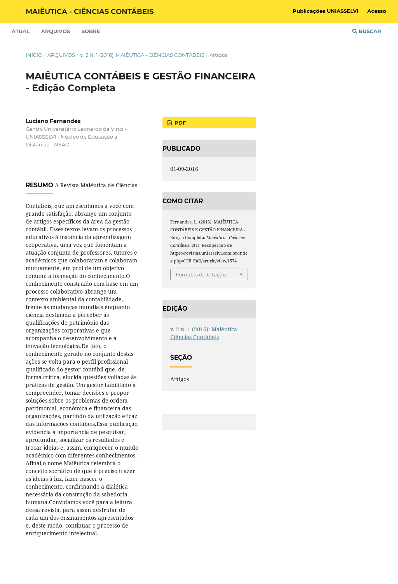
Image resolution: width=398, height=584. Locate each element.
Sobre (91, 31)
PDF (179, 123)
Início (34, 55)
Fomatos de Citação (201, 274)
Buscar (366, 31)
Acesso (376, 11)
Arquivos (55, 31)
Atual (21, 31)
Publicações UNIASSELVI (325, 11)
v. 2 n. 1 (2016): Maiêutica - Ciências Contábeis (142, 55)
